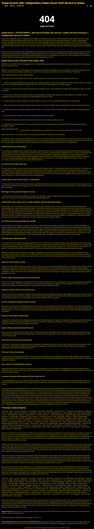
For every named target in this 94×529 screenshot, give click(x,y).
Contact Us (20, 6)
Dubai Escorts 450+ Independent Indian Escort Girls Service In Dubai (43, 3)
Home (6, 6)
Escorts (12, 6)
